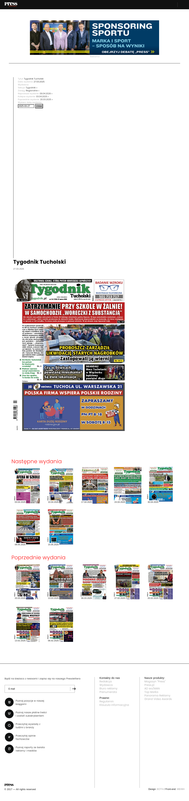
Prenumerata (108, 692)
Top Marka (151, 692)
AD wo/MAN (152, 688)
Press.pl (149, 685)
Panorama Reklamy (158, 695)
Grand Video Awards (158, 699)
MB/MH (181, 789)
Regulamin (106, 701)
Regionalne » (32, 90)
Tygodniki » (31, 87)
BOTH (160, 789)
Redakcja (105, 681)
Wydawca (106, 685)
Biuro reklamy (108, 688)
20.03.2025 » (46, 99)
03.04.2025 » (42, 96)
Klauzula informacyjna (114, 705)
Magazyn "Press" (155, 681)
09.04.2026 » (46, 93)
